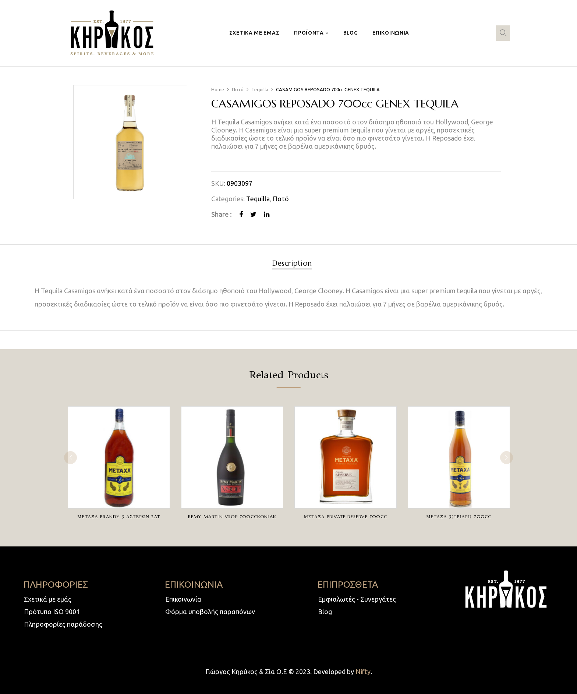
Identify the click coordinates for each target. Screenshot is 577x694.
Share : (221, 214)
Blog (325, 611)
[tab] (292, 264)
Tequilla (259, 89)
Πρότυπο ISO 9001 (52, 611)
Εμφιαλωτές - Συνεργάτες (357, 599)
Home (217, 89)
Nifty (363, 671)
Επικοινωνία (183, 599)
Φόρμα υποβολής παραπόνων (210, 611)
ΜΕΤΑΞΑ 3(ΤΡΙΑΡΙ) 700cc (458, 516)
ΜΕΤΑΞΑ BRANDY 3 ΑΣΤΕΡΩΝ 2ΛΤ (118, 516)
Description (292, 263)
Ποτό (238, 89)
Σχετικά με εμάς (47, 599)
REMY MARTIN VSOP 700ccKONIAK (232, 516)
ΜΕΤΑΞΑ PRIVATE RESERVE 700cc (345, 516)
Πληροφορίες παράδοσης (63, 624)
